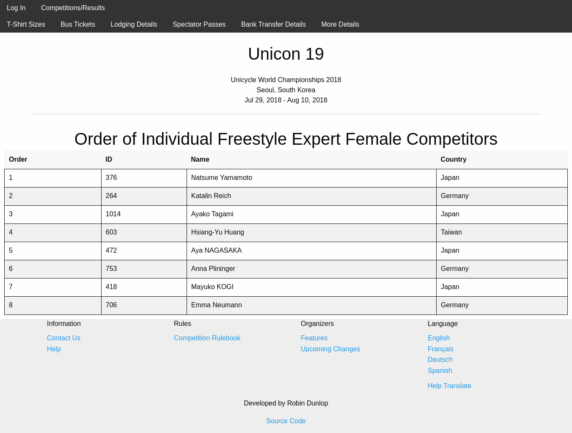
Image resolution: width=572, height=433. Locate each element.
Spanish (440, 370)
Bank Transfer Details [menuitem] (273, 24)
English (439, 338)
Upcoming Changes (330, 349)
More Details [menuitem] (340, 24)
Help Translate (449, 385)
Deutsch (440, 359)
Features (314, 338)
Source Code (285, 421)
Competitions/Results (73, 7)
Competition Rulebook (207, 338)
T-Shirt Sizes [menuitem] (26, 24)
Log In (16, 7)
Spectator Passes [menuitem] (199, 24)
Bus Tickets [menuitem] (77, 24)
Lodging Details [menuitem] (133, 24)
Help (54, 349)
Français (441, 349)
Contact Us (63, 338)
